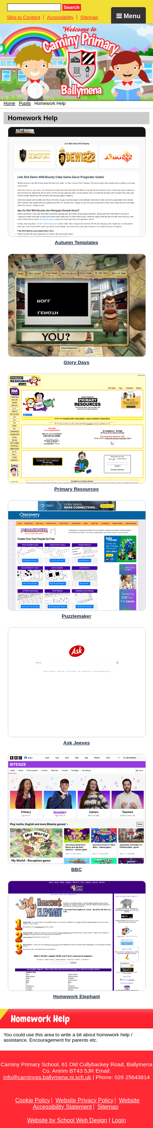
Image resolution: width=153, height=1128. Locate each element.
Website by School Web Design (67, 1120)
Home (9, 103)
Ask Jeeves (76, 742)
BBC (76, 869)
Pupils (25, 103)
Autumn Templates (76, 242)
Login (119, 1120)
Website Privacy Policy (85, 1100)
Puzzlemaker (76, 616)
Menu (128, 16)
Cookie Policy (32, 1100)
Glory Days (77, 362)
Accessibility (60, 17)
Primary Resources (76, 489)
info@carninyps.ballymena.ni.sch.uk (47, 1077)
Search (72, 7)
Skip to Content (23, 17)
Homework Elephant (76, 996)
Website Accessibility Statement (86, 1103)
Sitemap (89, 17)
